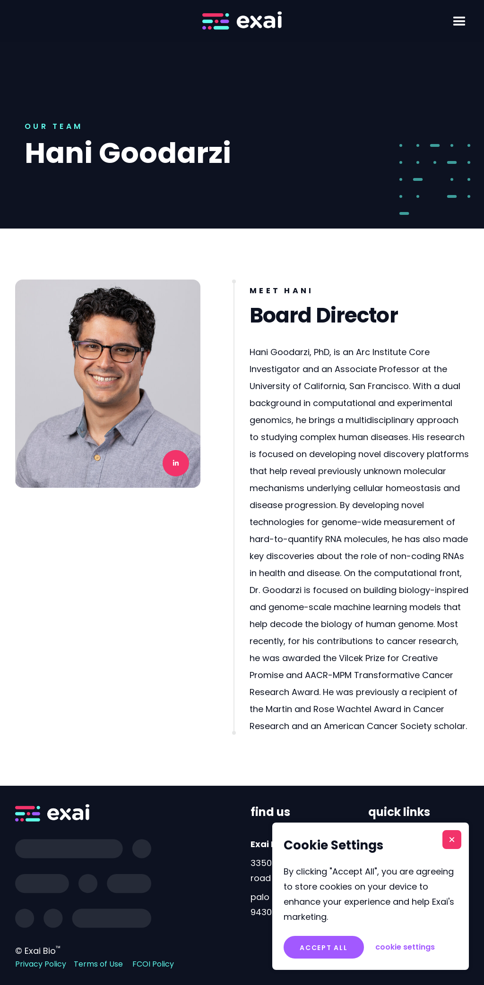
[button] (459, 22)
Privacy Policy (40, 964)
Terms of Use (98, 964)
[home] (242, 20)
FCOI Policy (153, 964)
